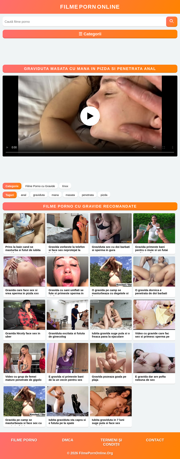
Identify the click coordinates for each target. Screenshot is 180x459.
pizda (104, 194)
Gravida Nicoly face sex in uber (22, 335)
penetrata (88, 194)
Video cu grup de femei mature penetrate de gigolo (23, 378)
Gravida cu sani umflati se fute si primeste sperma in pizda (66, 293)
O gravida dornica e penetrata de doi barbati (151, 291)
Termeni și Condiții (111, 442)
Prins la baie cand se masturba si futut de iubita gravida (23, 250)
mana (55, 194)
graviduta (39, 194)
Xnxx (65, 186)
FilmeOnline (90, 7)
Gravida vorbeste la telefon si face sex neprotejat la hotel (67, 250)
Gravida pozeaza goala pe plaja (109, 378)
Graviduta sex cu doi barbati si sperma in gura (111, 248)
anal (23, 194)
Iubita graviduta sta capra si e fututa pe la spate (67, 421)
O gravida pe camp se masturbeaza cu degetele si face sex (110, 293)
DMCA (67, 440)
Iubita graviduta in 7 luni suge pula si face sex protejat (108, 423)
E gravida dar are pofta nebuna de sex (150, 378)
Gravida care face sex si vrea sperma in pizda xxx (22, 291)
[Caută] (171, 22)
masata (70, 194)
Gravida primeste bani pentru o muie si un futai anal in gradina (151, 250)
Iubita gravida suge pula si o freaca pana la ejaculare (111, 335)
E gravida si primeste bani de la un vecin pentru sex (66, 378)
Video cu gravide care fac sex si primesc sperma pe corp (152, 336)
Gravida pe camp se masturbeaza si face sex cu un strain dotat (23, 423)
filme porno (24, 440)
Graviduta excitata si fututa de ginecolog (67, 335)
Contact (155, 440)
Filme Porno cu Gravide (40, 186)
